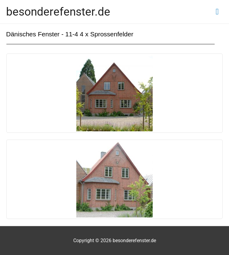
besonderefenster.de (58, 11)
